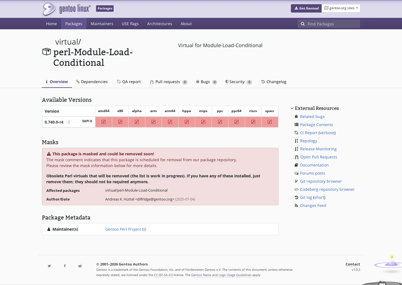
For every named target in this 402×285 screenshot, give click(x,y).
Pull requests (169, 81)
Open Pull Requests (318, 157)
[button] (306, 8)
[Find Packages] (334, 24)
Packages (73, 23)
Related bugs (312, 116)
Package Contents (316, 124)
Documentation (314, 165)
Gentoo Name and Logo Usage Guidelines (221, 275)
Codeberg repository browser (327, 189)
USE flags (130, 23)
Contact (353, 264)
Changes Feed (313, 205)
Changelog (273, 81)
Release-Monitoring (318, 148)
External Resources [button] (317, 108)
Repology (308, 140)
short (319, 197)
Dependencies (92, 81)
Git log (306, 197)
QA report (128, 81)
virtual (66, 42)
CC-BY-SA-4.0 (163, 275)
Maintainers (102, 23)
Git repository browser (321, 181)
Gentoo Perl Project (123, 229)
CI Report (308, 132)
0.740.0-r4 (54, 122)
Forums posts (312, 173)
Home (51, 23)
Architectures (159, 23)
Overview (57, 81)
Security (239, 81)
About (186, 23)
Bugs (206, 81)
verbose (327, 132)
